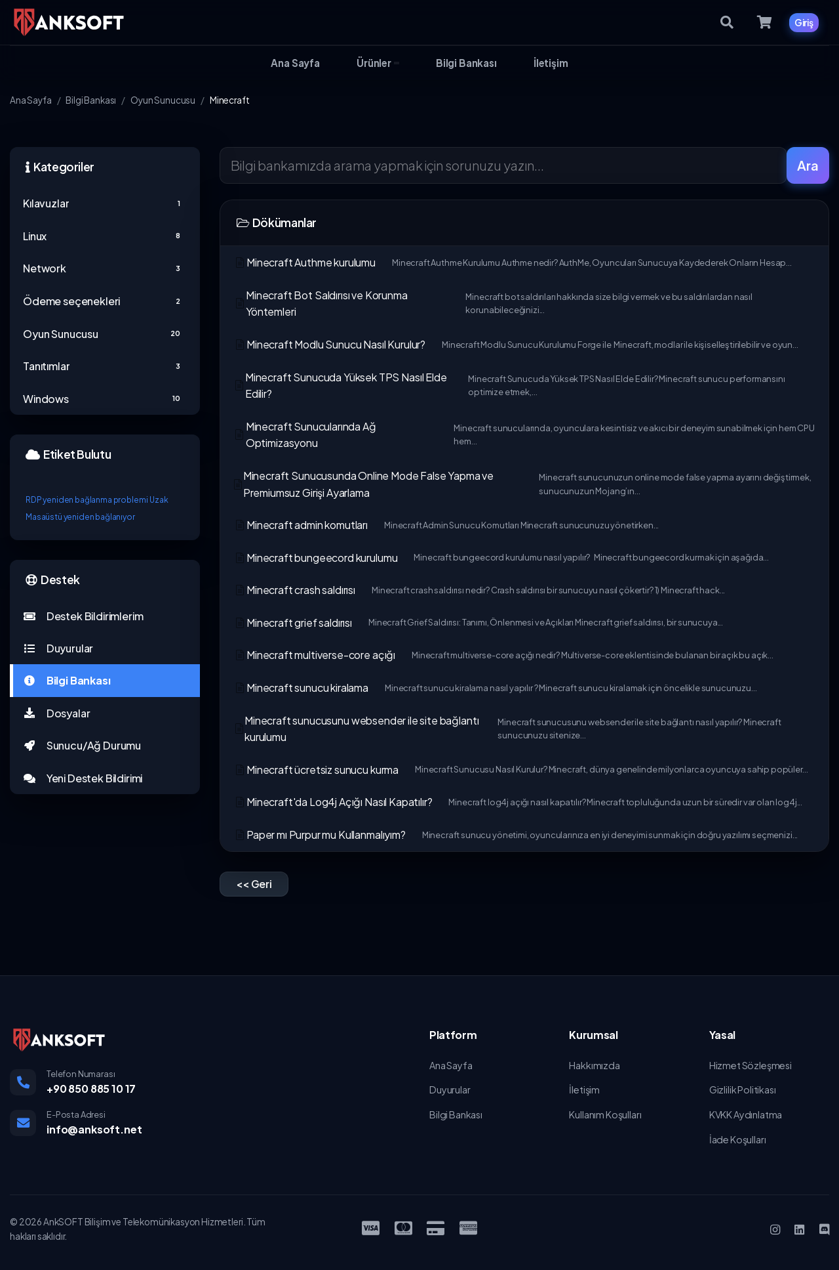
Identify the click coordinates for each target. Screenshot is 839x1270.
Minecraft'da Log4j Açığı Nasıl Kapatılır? (517, 802)
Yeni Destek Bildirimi (82, 778)
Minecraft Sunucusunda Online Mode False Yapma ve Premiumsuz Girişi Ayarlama (524, 484)
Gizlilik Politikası (742, 1089)
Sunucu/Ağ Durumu (82, 745)
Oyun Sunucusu (162, 100)
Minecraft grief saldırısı (478, 622)
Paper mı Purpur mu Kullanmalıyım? (515, 834)
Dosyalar (56, 713)
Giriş (803, 22)
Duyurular (58, 648)
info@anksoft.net (94, 1129)
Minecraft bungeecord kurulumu (501, 557)
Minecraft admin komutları (446, 525)
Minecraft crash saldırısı (479, 590)
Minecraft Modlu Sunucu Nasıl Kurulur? (515, 344)
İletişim (584, 1089)
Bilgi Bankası (91, 100)
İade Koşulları (737, 1139)
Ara (808, 165)
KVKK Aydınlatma (746, 1114)
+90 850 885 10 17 (91, 1088)
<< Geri (254, 884)
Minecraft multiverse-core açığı (503, 655)
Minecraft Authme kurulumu (512, 262)
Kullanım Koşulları (605, 1114)
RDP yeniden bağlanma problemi (86, 500)
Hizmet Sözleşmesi (750, 1065)
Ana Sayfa (31, 100)
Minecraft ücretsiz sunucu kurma (520, 769)
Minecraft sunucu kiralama (494, 687)
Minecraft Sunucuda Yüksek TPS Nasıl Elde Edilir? (524, 385)
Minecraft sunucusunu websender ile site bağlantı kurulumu (524, 728)
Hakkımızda (594, 1065)
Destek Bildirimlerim (83, 616)
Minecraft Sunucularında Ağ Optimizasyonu (524, 434)
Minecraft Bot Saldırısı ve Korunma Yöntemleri (524, 303)
